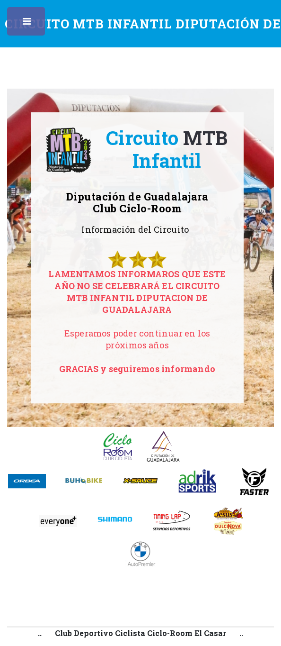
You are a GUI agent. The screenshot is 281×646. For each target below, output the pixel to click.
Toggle (27, 23)
